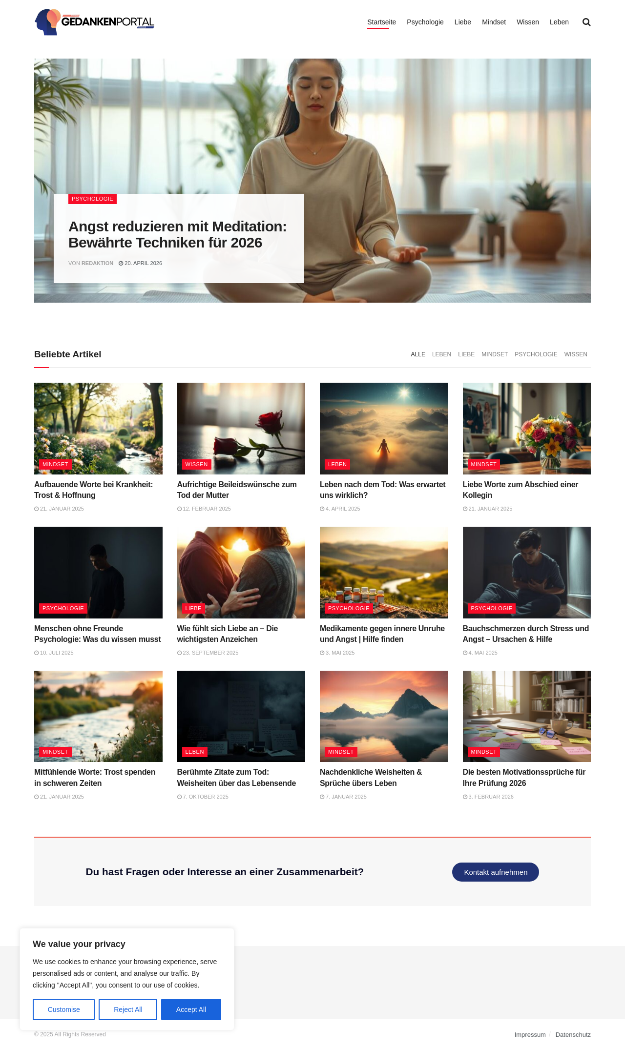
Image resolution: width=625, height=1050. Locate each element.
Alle (418, 354)
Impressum (530, 1034)
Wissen (528, 22)
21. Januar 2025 (59, 509)
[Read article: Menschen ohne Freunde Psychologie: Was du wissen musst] (98, 572)
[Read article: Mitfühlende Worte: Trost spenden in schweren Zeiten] (98, 716)
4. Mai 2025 (480, 653)
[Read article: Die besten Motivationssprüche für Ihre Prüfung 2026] (527, 716)
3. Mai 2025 (337, 653)
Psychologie (425, 22)
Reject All (128, 1009)
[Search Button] (587, 22)
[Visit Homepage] (95, 22)
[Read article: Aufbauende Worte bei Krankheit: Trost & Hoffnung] (98, 428)
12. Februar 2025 (204, 509)
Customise (64, 1009)
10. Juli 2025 (54, 653)
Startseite (381, 22)
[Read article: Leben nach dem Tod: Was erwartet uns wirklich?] (384, 428)
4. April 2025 (340, 509)
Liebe (463, 22)
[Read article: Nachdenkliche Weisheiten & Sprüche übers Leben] (384, 716)
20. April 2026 (140, 263)
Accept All (191, 1009)
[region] (127, 979)
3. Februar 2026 (488, 797)
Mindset (494, 22)
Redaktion (97, 263)
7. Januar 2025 (343, 797)
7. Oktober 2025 (203, 797)
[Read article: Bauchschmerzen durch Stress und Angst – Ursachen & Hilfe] (527, 572)
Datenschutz (573, 1034)
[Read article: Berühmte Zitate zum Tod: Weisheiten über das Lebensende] (241, 716)
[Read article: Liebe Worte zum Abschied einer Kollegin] (527, 428)
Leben (559, 22)
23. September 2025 (208, 653)
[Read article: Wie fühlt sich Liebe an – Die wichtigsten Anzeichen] (241, 572)
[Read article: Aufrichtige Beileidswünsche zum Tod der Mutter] (241, 428)
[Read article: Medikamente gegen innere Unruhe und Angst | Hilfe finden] (384, 572)
